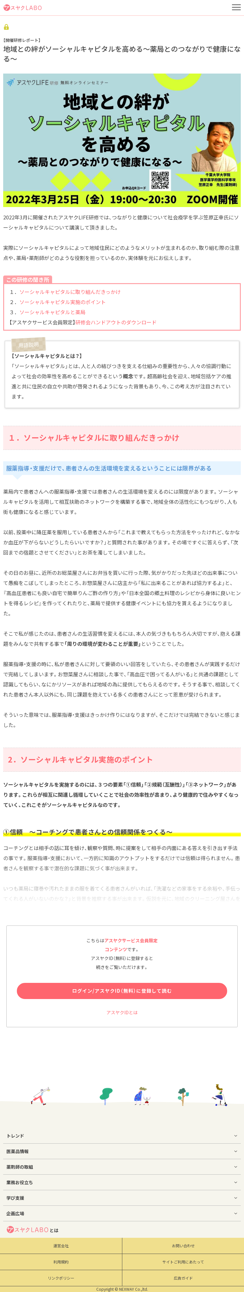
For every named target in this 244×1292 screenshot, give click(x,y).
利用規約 (61, 1262)
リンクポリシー (61, 1278)
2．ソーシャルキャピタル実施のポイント (80, 759)
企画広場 (15, 1213)
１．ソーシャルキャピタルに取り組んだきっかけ (94, 437)
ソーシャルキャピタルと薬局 (52, 312)
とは (32, 1229)
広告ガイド (183, 1278)
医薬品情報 (17, 1151)
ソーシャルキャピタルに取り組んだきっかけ (70, 291)
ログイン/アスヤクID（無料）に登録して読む (122, 990)
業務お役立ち (19, 1182)
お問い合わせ (183, 1246)
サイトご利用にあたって (183, 1262)
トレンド (15, 1136)
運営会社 (61, 1246)
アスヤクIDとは (122, 1012)
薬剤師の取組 (19, 1167)
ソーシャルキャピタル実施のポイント (62, 302)
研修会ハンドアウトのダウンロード (116, 322)
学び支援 (15, 1198)
